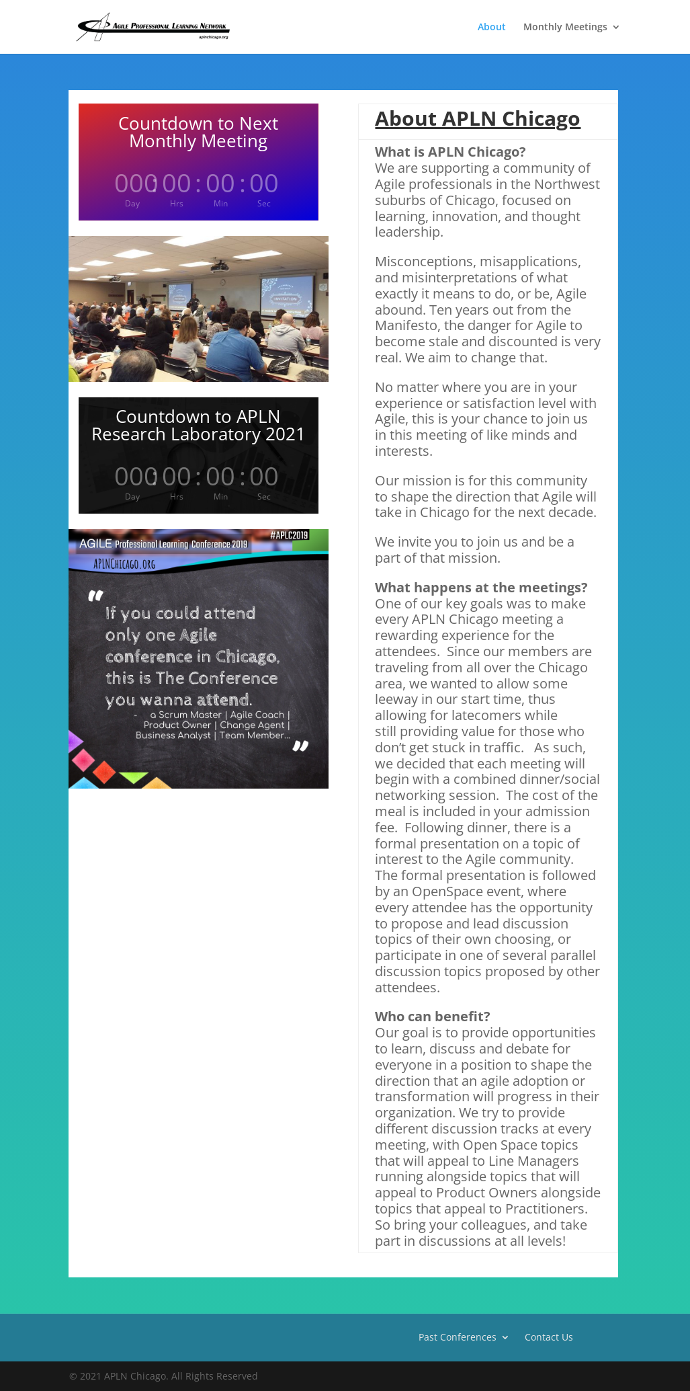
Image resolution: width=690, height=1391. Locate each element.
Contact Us (549, 1336)
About (492, 27)
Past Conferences (458, 1336)
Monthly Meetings (565, 27)
